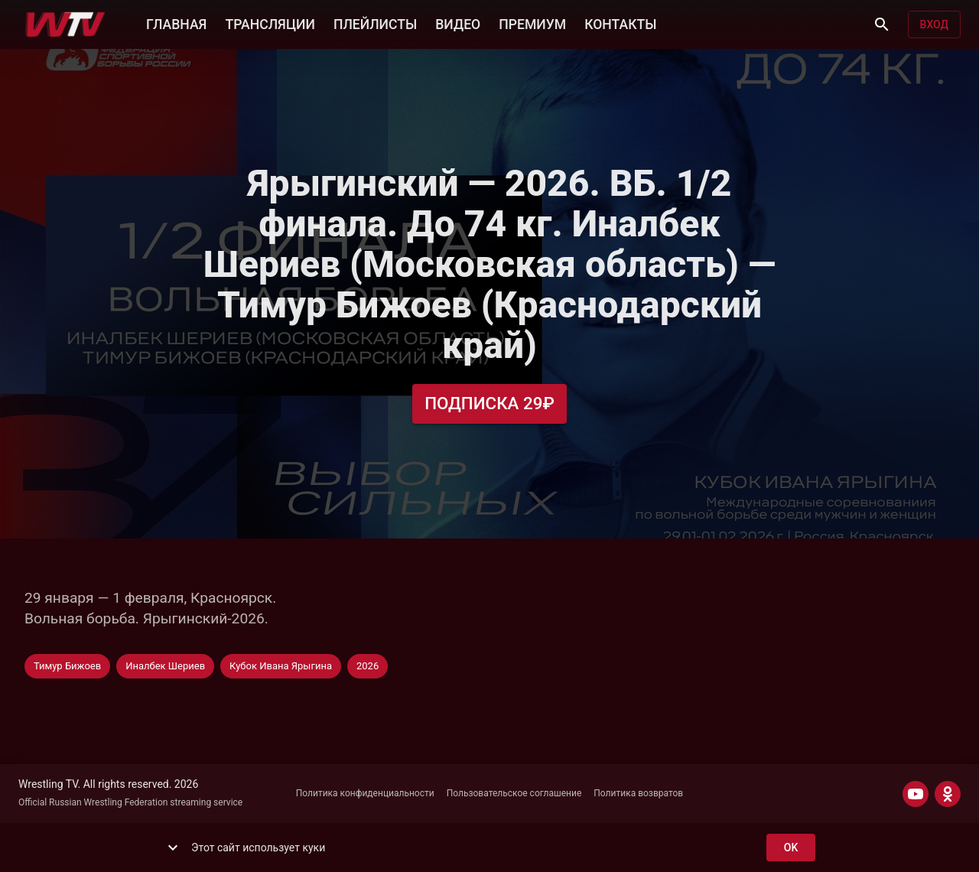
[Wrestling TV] (65, 24)
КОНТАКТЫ (620, 23)
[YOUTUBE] (916, 794)
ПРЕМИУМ (532, 23)
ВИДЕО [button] (458, 23)
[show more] (172, 847)
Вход (934, 24)
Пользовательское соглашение (514, 793)
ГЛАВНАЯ (176, 23)
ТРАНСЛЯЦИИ (270, 23)
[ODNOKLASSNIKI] (948, 794)
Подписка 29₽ (489, 403)
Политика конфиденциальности (365, 793)
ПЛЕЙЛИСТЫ (375, 23)
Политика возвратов (638, 793)
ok (790, 848)
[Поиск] (882, 24)
